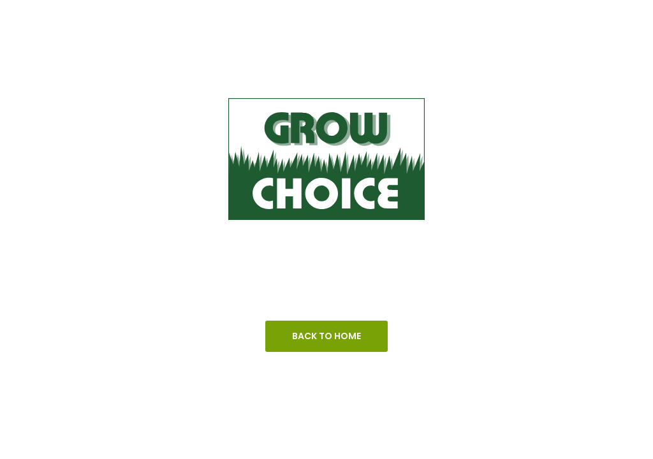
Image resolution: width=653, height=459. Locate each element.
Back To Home (326, 336)
